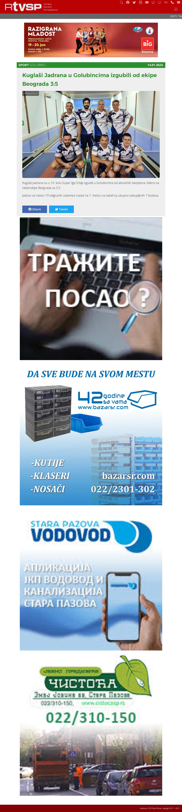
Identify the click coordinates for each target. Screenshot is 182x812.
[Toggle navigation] (175, 9)
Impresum (143, 808)
